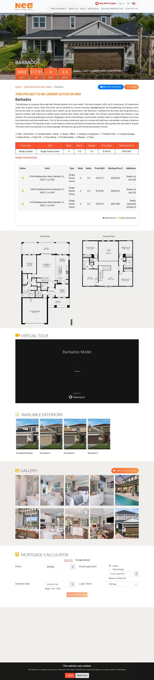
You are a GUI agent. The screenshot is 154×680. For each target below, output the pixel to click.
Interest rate (22, 583)
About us (73, 8)
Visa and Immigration (112, 8)
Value (113, 566)
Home (18, 87)
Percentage (115, 569)
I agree (70, 675)
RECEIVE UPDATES (111, 87)
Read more (82, 675)
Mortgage (93, 8)
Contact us (131, 8)
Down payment (88, 566)
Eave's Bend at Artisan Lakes (37, 87)
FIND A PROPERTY (59, 8)
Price (18, 566)
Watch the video (125, 470)
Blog (83, 8)
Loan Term (85, 583)
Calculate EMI (77, 594)
